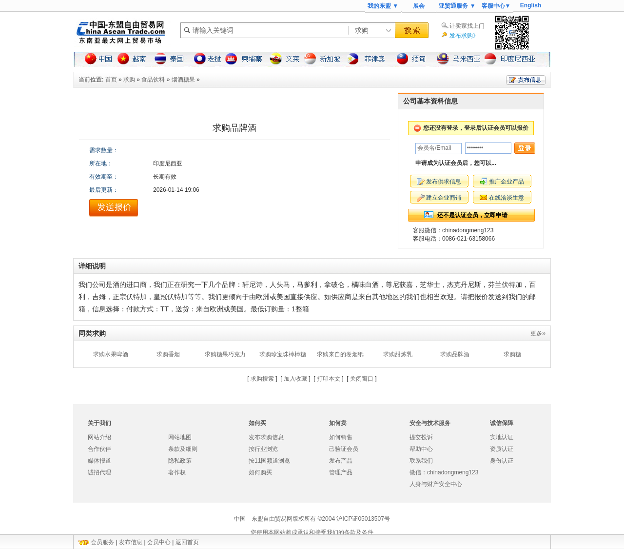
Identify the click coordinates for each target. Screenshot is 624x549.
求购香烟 (168, 354)
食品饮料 (153, 79)
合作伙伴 (99, 449)
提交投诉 (421, 437)
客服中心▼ (496, 5)
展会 (419, 5)
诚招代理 (99, 472)
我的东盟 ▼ (383, 5)
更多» (538, 333)
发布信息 (130, 542)
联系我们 (421, 460)
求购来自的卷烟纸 (340, 354)
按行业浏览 (263, 449)
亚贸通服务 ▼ (457, 5)
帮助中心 (421, 449)
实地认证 (501, 437)
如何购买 (260, 472)
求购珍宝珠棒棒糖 (282, 354)
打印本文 (328, 378)
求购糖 (512, 354)
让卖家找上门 (467, 25)
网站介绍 (99, 437)
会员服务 (102, 542)
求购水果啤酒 (110, 354)
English (530, 5)
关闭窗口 (361, 378)
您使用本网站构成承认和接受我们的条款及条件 (312, 532)
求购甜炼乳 (397, 354)
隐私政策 (180, 460)
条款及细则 (182, 449)
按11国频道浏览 (269, 460)
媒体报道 (99, 460)
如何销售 (340, 437)
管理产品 (340, 472)
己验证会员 (343, 449)
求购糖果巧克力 (225, 354)
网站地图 (180, 437)
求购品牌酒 (454, 354)
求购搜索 (262, 378)
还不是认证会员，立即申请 (472, 215)
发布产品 (340, 460)
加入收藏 (295, 378)
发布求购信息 (266, 437)
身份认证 (501, 460)
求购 (129, 79)
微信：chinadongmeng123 (444, 472)
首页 (111, 79)
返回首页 (187, 542)
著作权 (177, 472)
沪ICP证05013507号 (363, 518)
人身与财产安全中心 (436, 484)
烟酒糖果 (183, 79)
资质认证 (501, 449)
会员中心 (159, 542)
